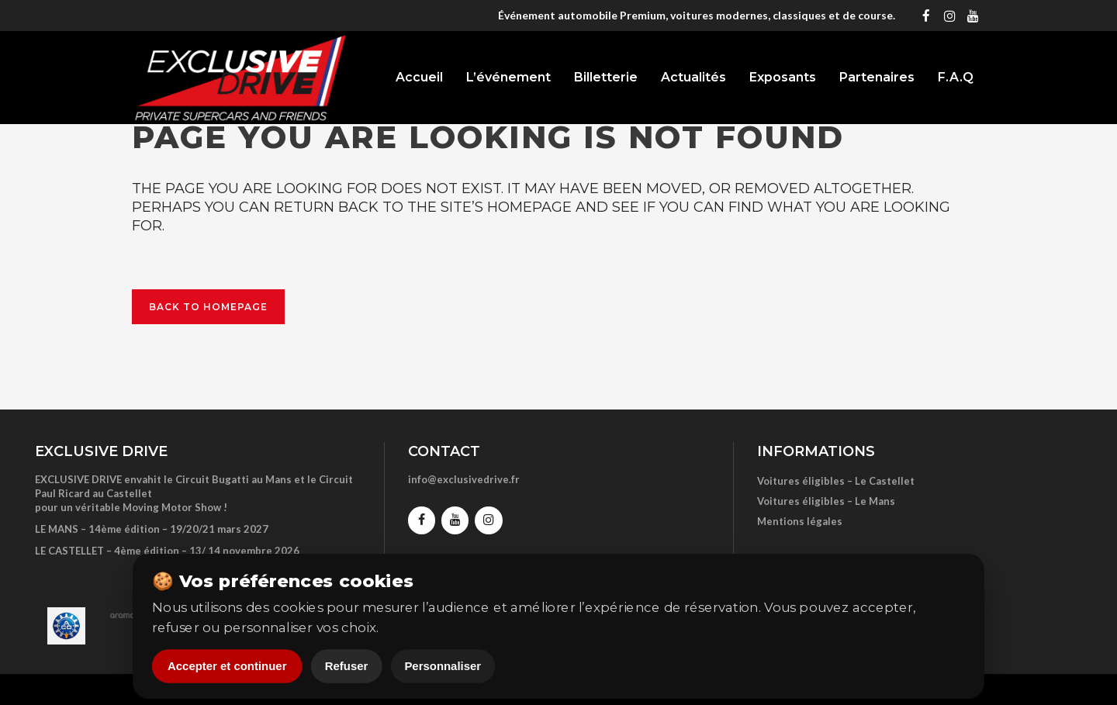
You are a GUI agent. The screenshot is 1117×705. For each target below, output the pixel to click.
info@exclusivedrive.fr (464, 479)
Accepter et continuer (227, 666)
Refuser (346, 666)
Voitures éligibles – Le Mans (826, 501)
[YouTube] (973, 15)
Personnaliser (442, 666)
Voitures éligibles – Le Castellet (836, 481)
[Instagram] (949, 15)
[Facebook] (926, 15)
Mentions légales (799, 521)
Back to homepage (208, 307)
